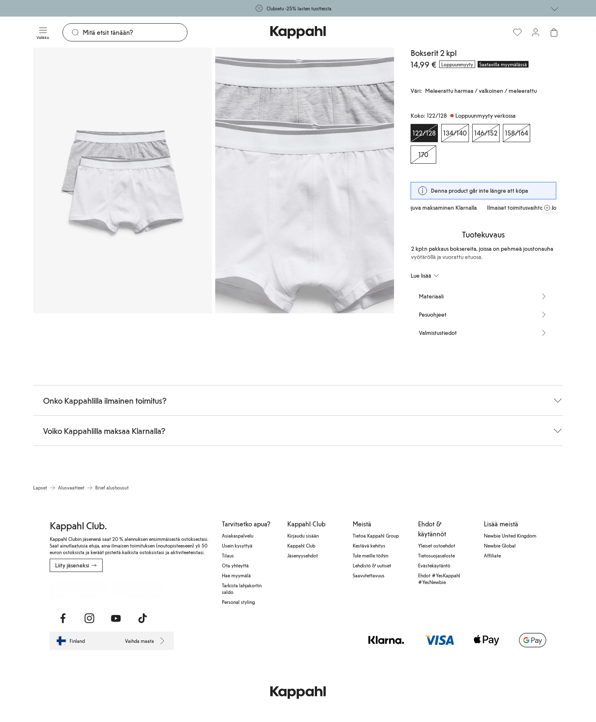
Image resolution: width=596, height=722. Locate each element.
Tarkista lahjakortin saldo (242, 588)
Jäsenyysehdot (302, 555)
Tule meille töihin (370, 555)
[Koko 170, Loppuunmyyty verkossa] (423, 154)
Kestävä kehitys (369, 545)
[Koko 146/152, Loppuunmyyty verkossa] (486, 133)
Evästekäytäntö (434, 565)
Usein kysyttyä (237, 545)
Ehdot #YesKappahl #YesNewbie (439, 578)
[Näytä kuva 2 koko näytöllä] (304, 180)
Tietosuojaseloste (436, 555)
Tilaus (228, 555)
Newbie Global (500, 545)
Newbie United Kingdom (510, 535)
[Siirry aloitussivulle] (298, 32)
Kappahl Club (301, 545)
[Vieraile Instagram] (89, 618)
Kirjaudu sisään (303, 535)
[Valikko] (43, 32)
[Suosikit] (517, 32)
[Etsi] (135, 32)
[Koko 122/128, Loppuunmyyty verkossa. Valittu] (424, 133)
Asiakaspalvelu (237, 535)
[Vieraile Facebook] (63, 618)
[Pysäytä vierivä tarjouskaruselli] (547, 208)
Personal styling (238, 602)
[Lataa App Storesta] (79, 590)
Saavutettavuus (369, 575)
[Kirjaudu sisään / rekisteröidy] (535, 32)
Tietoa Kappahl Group (376, 535)
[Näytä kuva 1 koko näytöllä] (122, 180)
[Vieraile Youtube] (116, 618)
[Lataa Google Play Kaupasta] (138, 590)
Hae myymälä (236, 575)
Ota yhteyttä (235, 565)
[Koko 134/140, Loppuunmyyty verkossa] (455, 133)
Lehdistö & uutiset (372, 565)
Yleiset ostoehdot (436, 545)
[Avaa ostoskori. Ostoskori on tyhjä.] (554, 32)
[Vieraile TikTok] (142, 618)
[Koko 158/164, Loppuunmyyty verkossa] (516, 133)
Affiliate (492, 555)
